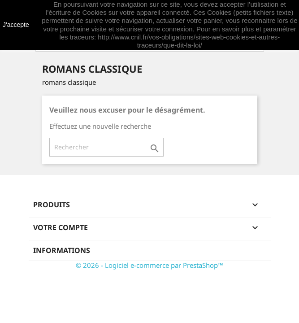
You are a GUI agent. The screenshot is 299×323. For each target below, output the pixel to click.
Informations (61, 250)
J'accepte (16, 24)
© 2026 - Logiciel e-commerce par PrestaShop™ (149, 265)
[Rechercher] (106, 147)
